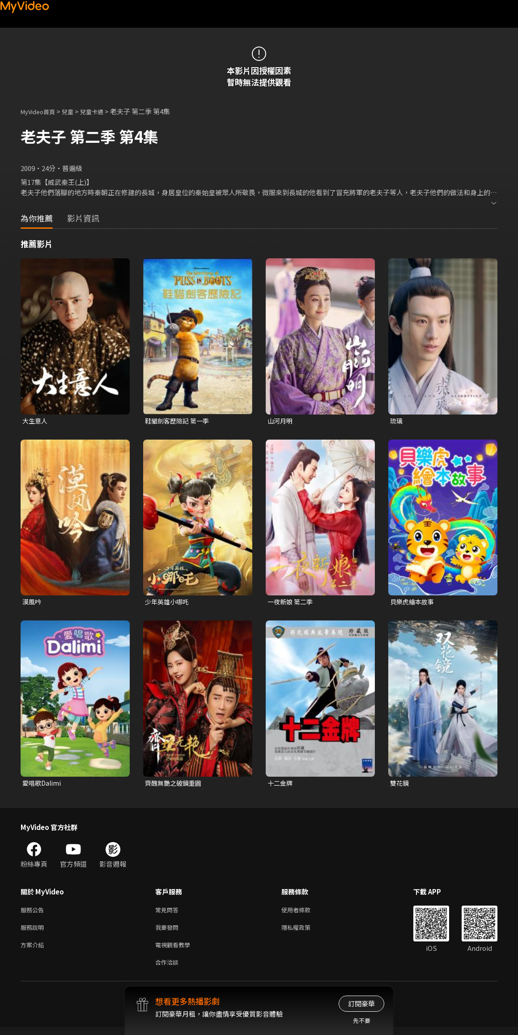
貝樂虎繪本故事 (413, 602)
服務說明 (34, 932)
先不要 (361, 1020)
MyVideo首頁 (41, 111)
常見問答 (168, 913)
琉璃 (396, 421)
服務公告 (34, 913)
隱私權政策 (303, 932)
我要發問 (168, 932)
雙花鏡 (400, 785)
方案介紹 (34, 950)
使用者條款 (303, 913)
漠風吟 (32, 602)
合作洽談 (168, 969)
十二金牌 (280, 785)
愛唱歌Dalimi (42, 785)
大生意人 (35, 421)
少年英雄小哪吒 (168, 602)
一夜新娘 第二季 (291, 602)
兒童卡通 (101, 111)
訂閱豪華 (361, 1003)
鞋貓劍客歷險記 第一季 (179, 421)
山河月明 (280, 421)
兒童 (74, 111)
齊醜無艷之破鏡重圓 (175, 785)
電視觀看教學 (175, 950)
